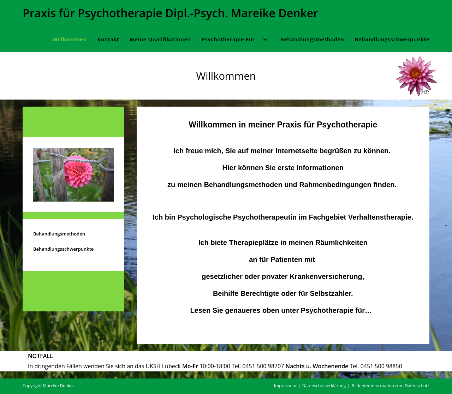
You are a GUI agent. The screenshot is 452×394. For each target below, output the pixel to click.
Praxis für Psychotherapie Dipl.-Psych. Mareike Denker (170, 12)
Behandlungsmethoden (59, 234)
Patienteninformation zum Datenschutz (390, 386)
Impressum (285, 386)
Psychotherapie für (333, 310)
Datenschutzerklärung (324, 386)
